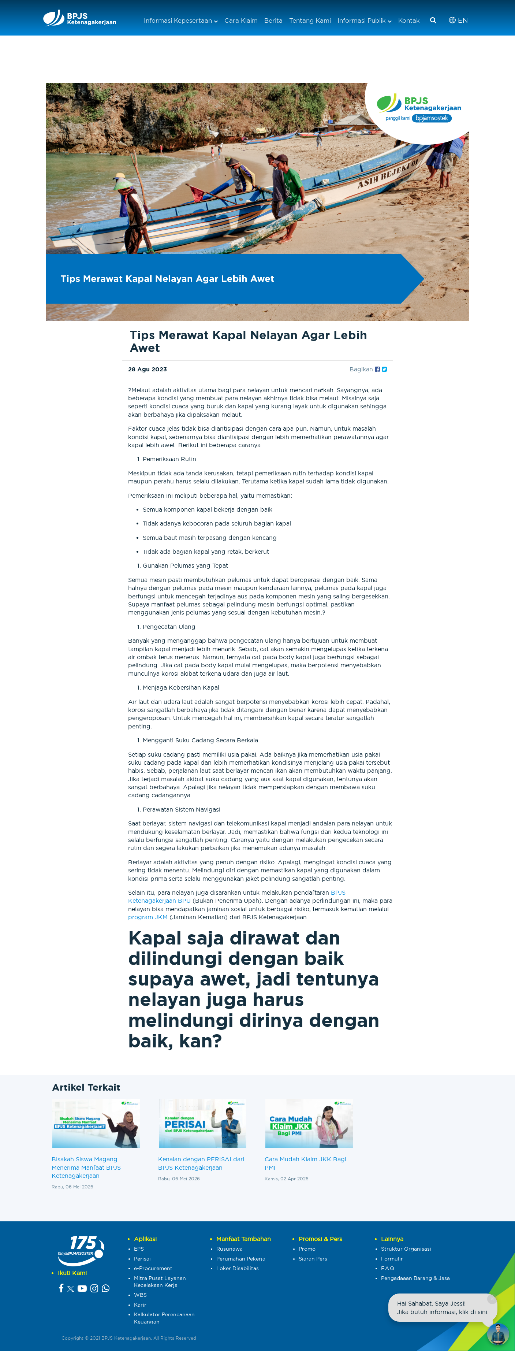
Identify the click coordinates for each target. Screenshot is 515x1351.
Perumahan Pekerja (240, 1259)
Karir (140, 1305)
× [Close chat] (492, 1299)
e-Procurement (153, 1268)
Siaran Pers (313, 1259)
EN (458, 20)
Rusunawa (229, 1249)
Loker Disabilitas (237, 1268)
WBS (140, 1295)
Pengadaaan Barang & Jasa (415, 1278)
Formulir (392, 1259)
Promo (307, 1249)
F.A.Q (387, 1268)
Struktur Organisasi (406, 1249)
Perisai (142, 1259)
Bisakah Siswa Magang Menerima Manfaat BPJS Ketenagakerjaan (86, 1167)
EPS (139, 1249)
